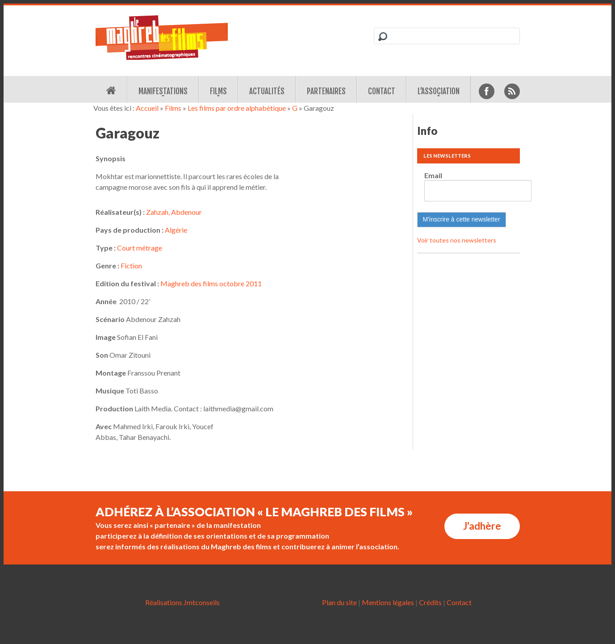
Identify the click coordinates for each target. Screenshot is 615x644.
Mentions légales (388, 602)
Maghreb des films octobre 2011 (211, 283)
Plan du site (339, 602)
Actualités (266, 91)
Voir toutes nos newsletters (456, 240)
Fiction (131, 265)
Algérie (176, 230)
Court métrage (139, 247)
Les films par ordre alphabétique (237, 108)
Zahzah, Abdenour (174, 212)
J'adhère (482, 526)
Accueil (147, 108)
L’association (439, 91)
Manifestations (163, 91)
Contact (381, 91)
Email (433, 175)
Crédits (430, 602)
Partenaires (326, 91)
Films (218, 91)
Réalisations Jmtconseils (182, 602)
